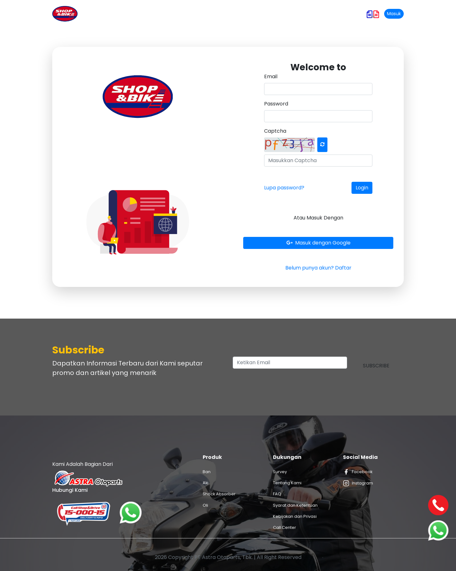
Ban (207, 471)
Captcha (275, 131)
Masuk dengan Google (318, 242)
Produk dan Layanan (166, 13)
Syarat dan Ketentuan (295, 505)
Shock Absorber (219, 494)
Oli (205, 505)
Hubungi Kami (309, 13)
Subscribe (376, 365)
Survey (280, 471)
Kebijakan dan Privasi (295, 516)
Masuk (394, 13)
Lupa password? (284, 187)
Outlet (256, 13)
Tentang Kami (287, 482)
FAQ (277, 494)
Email (270, 76)
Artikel (232, 13)
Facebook (357, 472)
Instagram (358, 483)
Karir (278, 13)
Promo (207, 13)
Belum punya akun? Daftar (318, 267)
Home (128, 13)
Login (362, 187)
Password (276, 103)
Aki (205, 482)
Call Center (284, 527)
